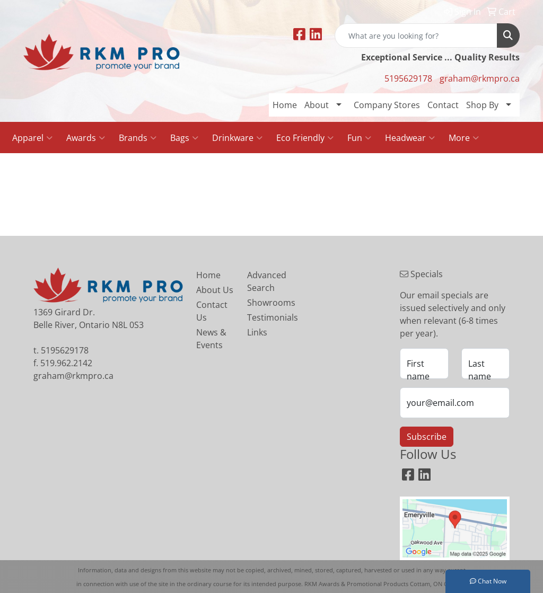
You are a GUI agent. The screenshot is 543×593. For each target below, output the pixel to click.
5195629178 (408, 78)
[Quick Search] (416, 35)
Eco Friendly (305, 137)
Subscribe (426, 436)
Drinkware (237, 137)
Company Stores (387, 105)
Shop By (482, 105)
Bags (184, 137)
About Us (214, 290)
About (316, 105)
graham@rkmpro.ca (480, 78)
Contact (443, 105)
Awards (85, 137)
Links (257, 332)
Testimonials (266, 317)
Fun (359, 137)
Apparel (32, 137)
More (464, 137)
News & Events (211, 338)
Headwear (410, 137)
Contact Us (211, 311)
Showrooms (266, 302)
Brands (137, 137)
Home (285, 105)
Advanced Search (266, 281)
